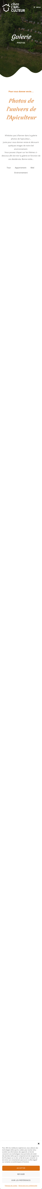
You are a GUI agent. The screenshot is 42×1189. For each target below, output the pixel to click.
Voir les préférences (21, 1180)
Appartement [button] (20, 167)
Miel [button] (32, 167)
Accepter (21, 1168)
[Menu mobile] (37, 7)
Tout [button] (9, 167)
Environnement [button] (21, 172)
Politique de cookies (11, 1186)
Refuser (21, 1174)
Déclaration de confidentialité (27, 1186)
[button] (39, 1144)
